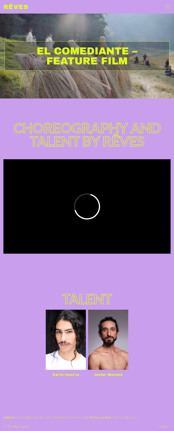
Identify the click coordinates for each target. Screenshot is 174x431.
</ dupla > (164, 427)
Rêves (15, 6)
